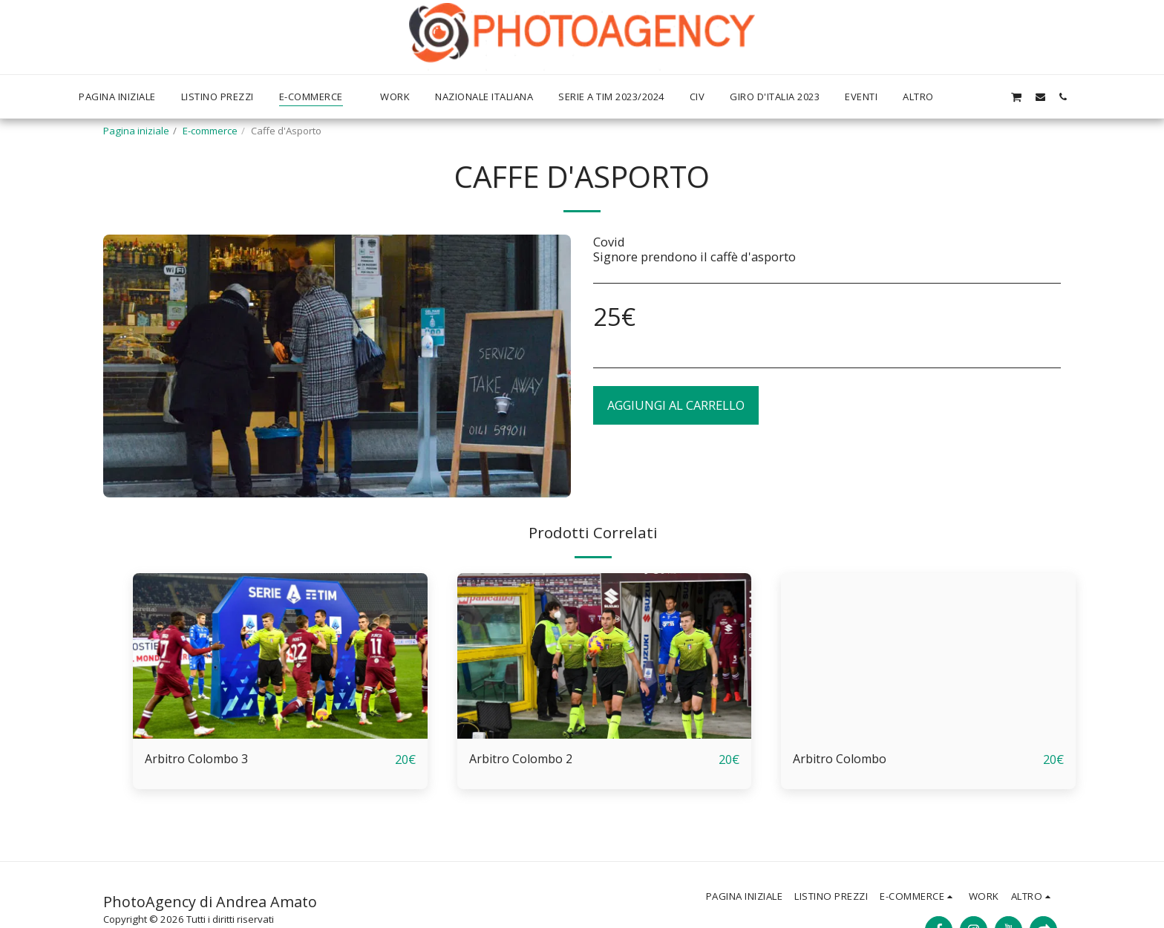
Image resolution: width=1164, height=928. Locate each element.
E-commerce (210, 130)
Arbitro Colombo (841, 759)
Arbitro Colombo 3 (198, 759)
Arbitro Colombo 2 (522, 759)
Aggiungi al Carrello (676, 405)
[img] (280, 656)
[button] (993, 96)
